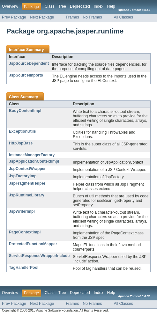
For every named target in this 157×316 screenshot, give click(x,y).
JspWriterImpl (22, 211)
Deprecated (80, 6)
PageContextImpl (25, 232)
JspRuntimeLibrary (26, 195)
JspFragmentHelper (27, 183)
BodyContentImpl (25, 110)
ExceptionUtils (22, 131)
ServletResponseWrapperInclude (39, 256)
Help (111, 6)
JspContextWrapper (27, 168)
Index (98, 6)
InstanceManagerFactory (32, 155)
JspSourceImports (26, 75)
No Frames (92, 17)
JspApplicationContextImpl (34, 161)
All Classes (123, 17)
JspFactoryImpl (23, 176)
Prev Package (14, 17)
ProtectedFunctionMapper (33, 244)
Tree (62, 6)
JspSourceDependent (29, 63)
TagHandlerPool (23, 267)
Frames (72, 17)
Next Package (42, 17)
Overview (10, 6)
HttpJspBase (21, 143)
